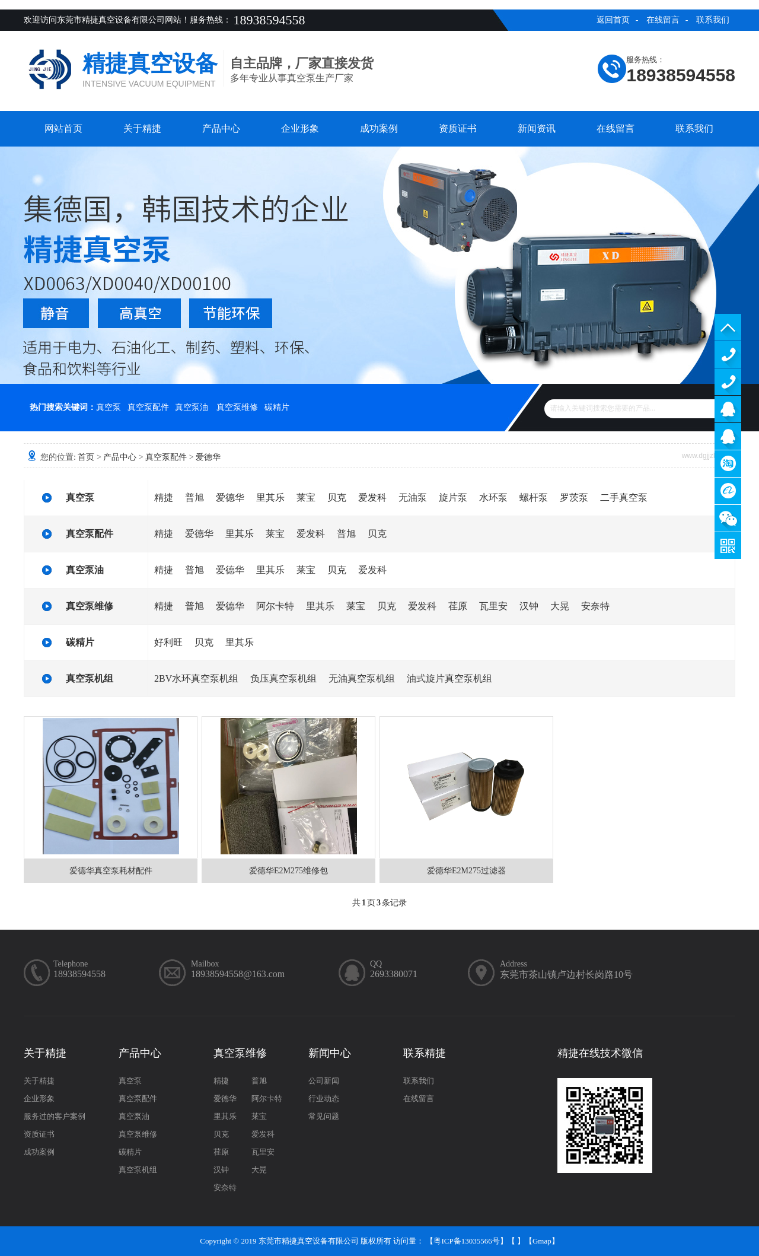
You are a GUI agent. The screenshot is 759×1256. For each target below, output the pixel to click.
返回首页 (613, 19)
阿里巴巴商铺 (728, 491)
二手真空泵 (624, 497)
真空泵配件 (148, 407)
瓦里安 (493, 606)
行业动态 (323, 1098)
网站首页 (63, 128)
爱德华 (208, 457)
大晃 (559, 606)
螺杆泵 (533, 497)
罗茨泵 (574, 497)
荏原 (457, 606)
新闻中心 (329, 1053)
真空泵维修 (237, 407)
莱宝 (305, 497)
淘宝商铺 (728, 463)
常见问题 (323, 1116)
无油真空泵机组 (362, 678)
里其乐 (270, 497)
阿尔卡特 (275, 606)
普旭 (194, 497)
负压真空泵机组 (283, 678)
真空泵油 (191, 407)
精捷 (163, 497)
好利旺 (168, 642)
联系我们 (712, 19)
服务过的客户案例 (54, 1116)
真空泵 (108, 407)
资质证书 (458, 128)
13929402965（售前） (728, 354)
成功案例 (379, 128)
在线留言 (663, 19)
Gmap (541, 1240)
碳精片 (276, 407)
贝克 (336, 497)
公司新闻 (323, 1080)
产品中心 (221, 128)
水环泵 (493, 497)
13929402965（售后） (728, 381)
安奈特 (595, 606)
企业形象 (300, 128)
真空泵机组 (89, 678)
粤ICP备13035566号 (466, 1240)
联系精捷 (424, 1053)
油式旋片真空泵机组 (449, 678)
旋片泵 (453, 497)
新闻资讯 (537, 128)
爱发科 (372, 497)
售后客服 (728, 436)
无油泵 (412, 497)
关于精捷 (142, 128)
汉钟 (528, 606)
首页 (86, 457)
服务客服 (728, 409)
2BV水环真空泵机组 (196, 678)
